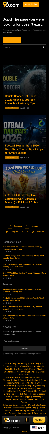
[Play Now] (24, 420)
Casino (24, 402)
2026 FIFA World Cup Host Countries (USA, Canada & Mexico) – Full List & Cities (21, 198)
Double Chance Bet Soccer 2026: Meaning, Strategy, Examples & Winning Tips (21, 99)
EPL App (38, 399)
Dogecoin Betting (24, 386)
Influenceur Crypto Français (14, 405)
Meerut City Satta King (26, 372)
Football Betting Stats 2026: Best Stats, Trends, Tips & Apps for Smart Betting (24, 149)
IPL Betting (22, 364)
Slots (36, 413)
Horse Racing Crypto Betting (24, 408)
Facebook (18, 226)
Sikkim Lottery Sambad (24, 410)
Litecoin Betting (28, 383)
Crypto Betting (12, 377)
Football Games (23, 394)
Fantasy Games (24, 413)
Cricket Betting (10, 364)
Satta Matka (29, 369)
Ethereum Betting (10, 380)
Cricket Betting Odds (13, 369)
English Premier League (23, 399)
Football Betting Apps (21, 397)
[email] (24, 341)
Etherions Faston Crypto (31, 377)
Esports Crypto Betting (29, 380)
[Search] (43, 47)
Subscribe (24, 348)
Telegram (14, 232)
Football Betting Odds (28, 391)
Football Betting (12, 108)
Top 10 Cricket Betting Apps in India (29, 366)
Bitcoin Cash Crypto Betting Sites (27, 388)
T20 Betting (34, 364)
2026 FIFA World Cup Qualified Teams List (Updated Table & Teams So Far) (24, 274)
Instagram (34, 226)
